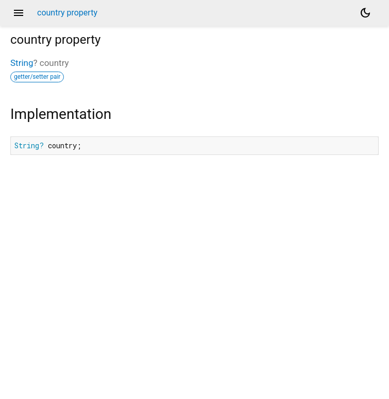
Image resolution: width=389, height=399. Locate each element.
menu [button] (18, 13)
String (21, 63)
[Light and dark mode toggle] (365, 13)
